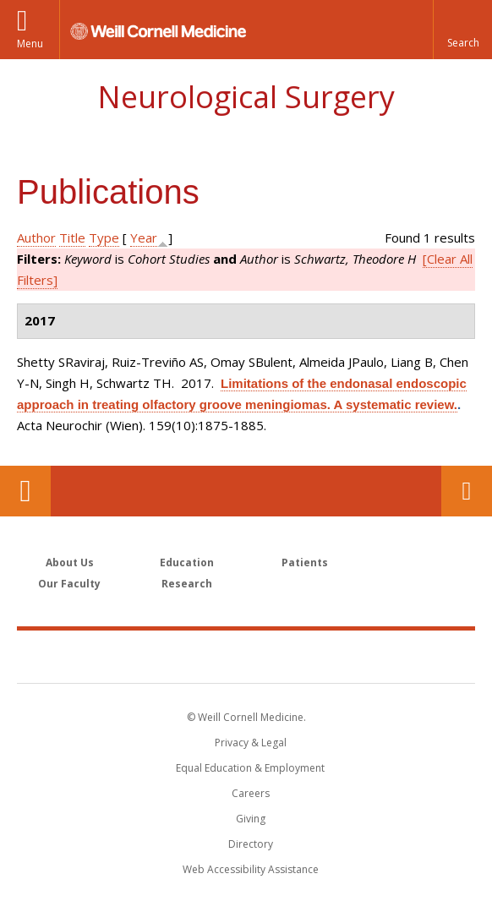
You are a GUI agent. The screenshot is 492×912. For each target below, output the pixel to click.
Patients (305, 562)
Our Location (25, 491)
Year (143, 237)
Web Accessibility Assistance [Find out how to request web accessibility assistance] (251, 869)
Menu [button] (30, 43)
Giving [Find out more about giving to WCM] (250, 818)
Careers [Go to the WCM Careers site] (251, 793)
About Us (70, 562)
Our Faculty (69, 583)
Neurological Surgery (246, 96)
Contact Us (466, 491)
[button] (462, 29)
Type (104, 237)
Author (36, 237)
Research (186, 583)
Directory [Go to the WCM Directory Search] (250, 844)
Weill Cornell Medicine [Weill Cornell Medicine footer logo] (246, 656)
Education (187, 562)
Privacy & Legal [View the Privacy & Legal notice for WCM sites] (251, 742)
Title (72, 237)
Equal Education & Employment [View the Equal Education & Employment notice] (250, 768)
